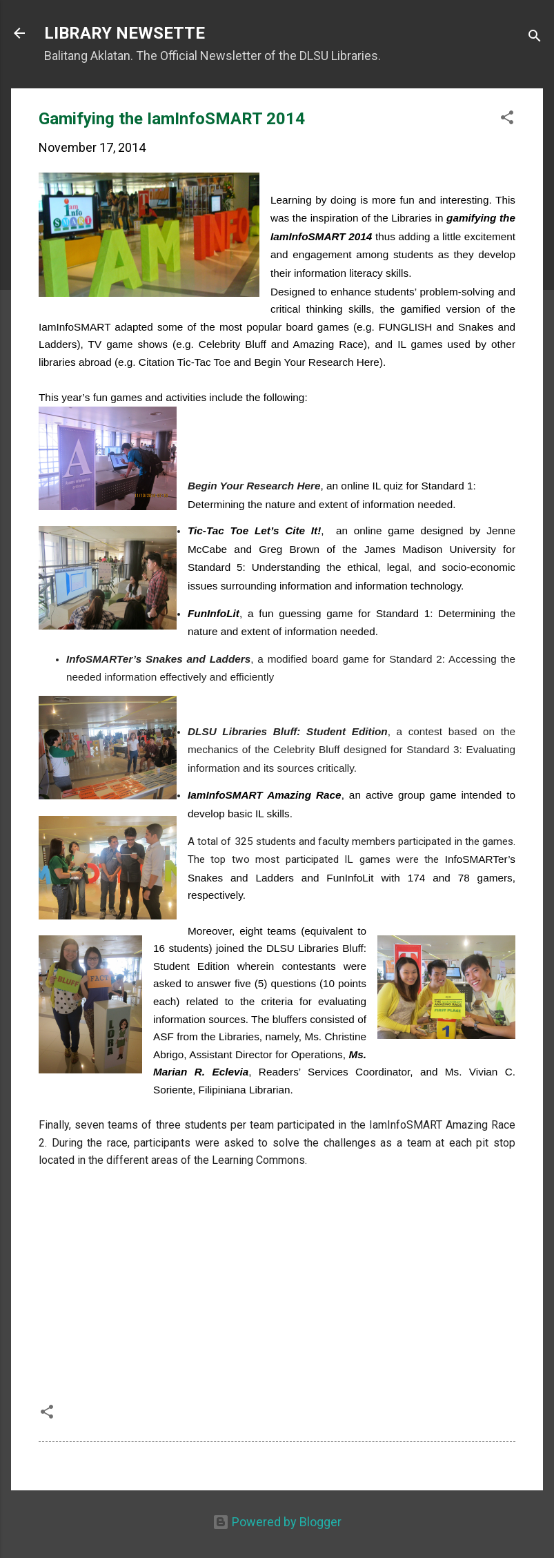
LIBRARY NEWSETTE (124, 33)
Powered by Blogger (277, 1522)
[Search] (534, 38)
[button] (507, 119)
